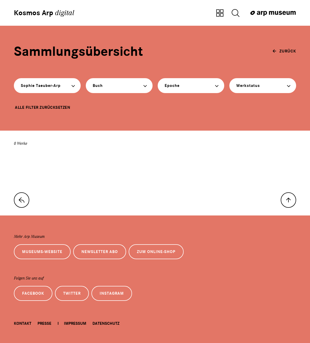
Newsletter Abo (99, 251)
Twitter (72, 293)
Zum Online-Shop (156, 251)
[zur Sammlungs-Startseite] (21, 200)
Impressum (75, 323)
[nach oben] (288, 200)
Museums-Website (42, 251)
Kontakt (22, 323)
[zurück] (284, 51)
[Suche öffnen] (235, 13)
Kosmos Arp (44, 13)
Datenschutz (105, 323)
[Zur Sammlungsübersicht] (220, 13)
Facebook (33, 293)
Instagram (112, 293)
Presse (44, 323)
